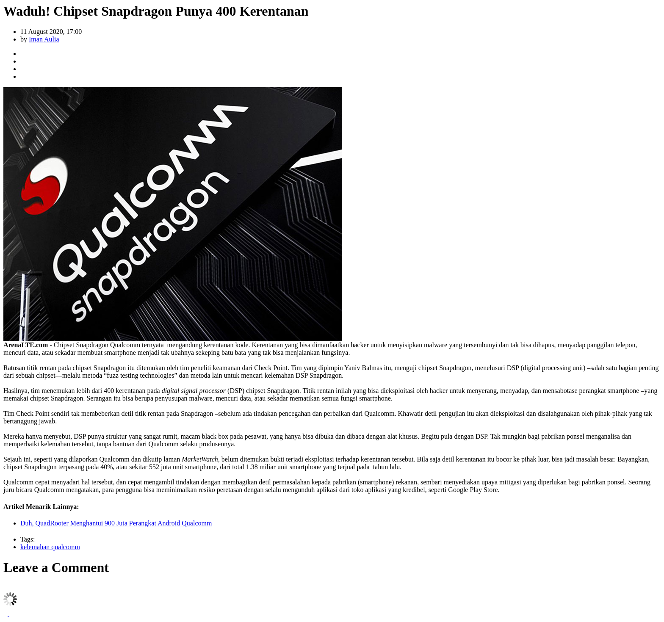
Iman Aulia (44, 39)
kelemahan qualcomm (50, 546)
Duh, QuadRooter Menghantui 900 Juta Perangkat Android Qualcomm (116, 523)
